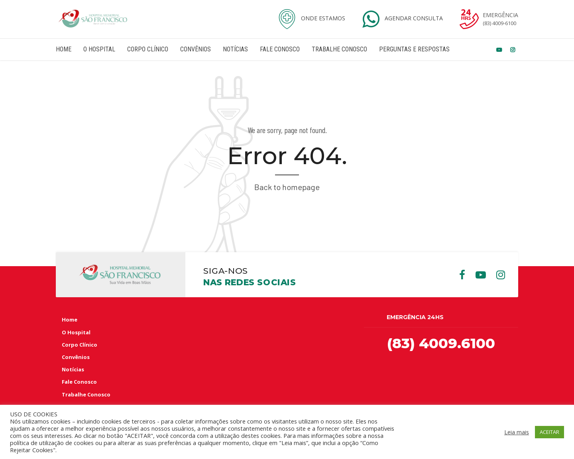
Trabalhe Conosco (339, 49)
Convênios (195, 49)
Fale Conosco (280, 49)
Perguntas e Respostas (414, 49)
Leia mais (516, 431)
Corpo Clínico (147, 49)
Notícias (235, 49)
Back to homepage (287, 187)
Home (63, 49)
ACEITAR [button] (549, 431)
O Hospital (99, 49)
